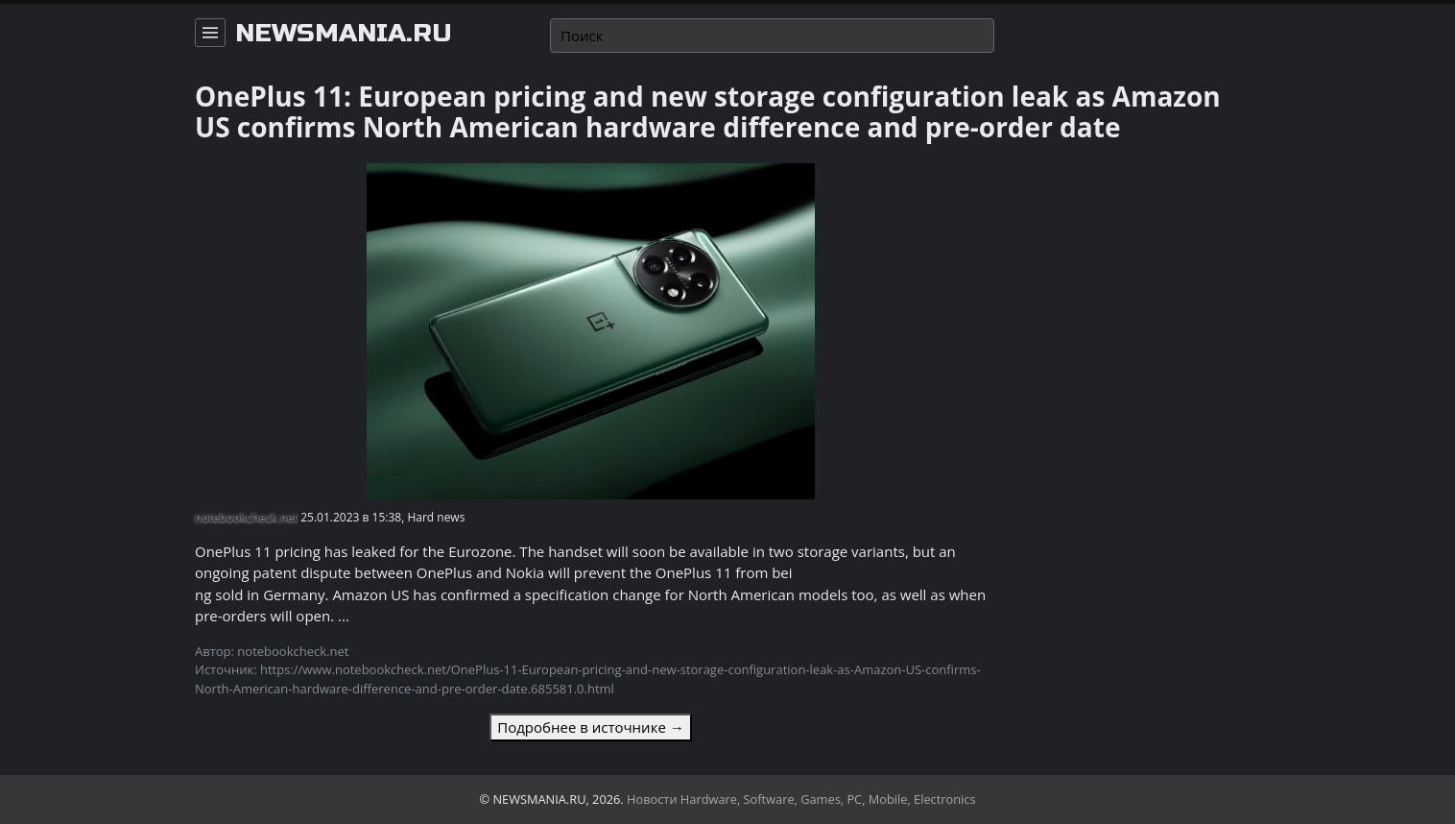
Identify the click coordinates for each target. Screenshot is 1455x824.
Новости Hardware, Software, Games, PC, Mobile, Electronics (801, 799)
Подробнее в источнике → (590, 727)
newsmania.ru (343, 33)
